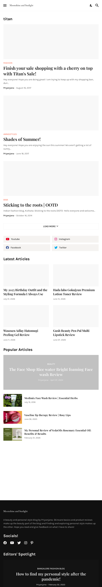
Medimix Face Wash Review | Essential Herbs (51, 398)
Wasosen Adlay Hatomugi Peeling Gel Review (20, 333)
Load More (49, 226)
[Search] (97, 5)
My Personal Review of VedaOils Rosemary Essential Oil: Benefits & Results (57, 432)
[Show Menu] (4, 5)
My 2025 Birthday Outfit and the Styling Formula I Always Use (25, 292)
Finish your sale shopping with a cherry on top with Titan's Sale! (48, 70)
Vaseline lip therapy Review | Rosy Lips (47, 415)
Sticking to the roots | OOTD (30, 205)
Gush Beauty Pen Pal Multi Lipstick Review (71, 333)
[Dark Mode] (91, 5)
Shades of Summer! (22, 139)
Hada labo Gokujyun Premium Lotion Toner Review (74, 292)
